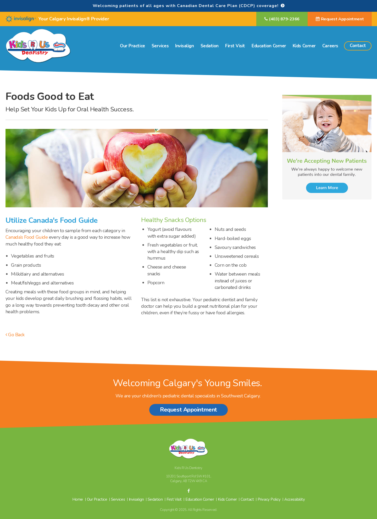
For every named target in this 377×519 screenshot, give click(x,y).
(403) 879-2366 (284, 19)
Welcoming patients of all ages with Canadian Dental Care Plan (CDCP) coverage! (186, 6)
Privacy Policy (269, 499)
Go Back (15, 335)
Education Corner (269, 46)
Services (160, 46)
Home (77, 499)
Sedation (210, 46)
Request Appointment (342, 19)
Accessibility (294, 499)
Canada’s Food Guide (26, 237)
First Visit (235, 46)
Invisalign (184, 46)
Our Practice (132, 46)
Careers (330, 46)
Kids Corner (304, 46)
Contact (358, 46)
